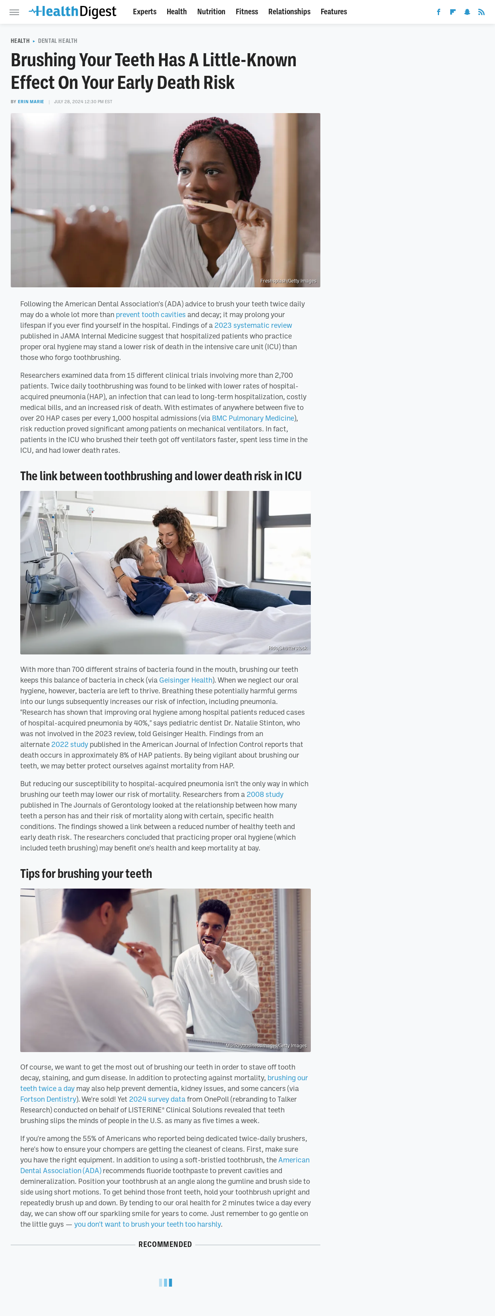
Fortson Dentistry (48, 1099)
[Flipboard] (453, 13)
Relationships (289, 11)
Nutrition (211, 11)
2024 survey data (157, 1099)
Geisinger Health (185, 679)
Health (177, 11)
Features (334, 11)
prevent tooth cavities (151, 314)
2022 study (69, 744)
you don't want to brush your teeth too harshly (147, 1224)
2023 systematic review (253, 325)
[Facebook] (439, 13)
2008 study (265, 794)
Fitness (247, 11)
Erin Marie (31, 101)
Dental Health (58, 41)
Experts (144, 11)
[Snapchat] (467, 13)
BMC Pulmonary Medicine (253, 418)
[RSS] (481, 13)
